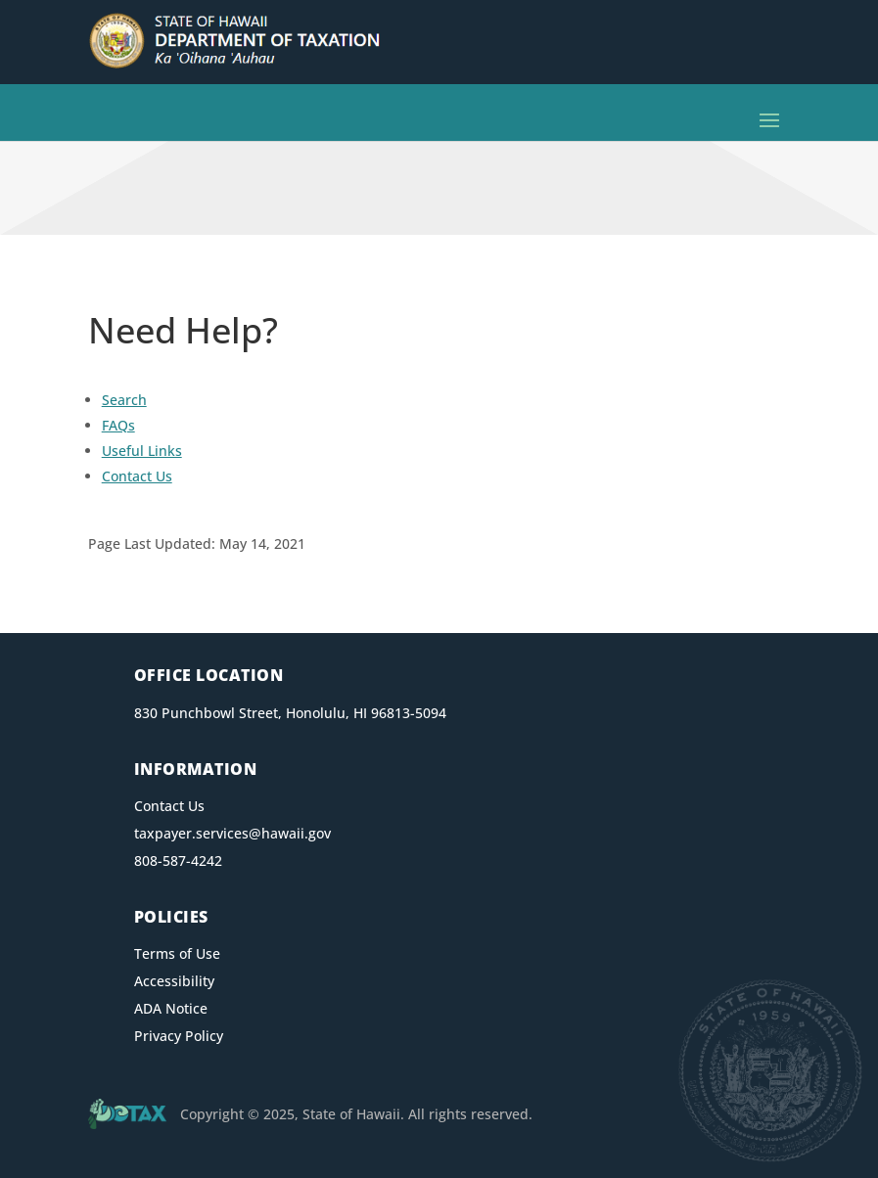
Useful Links (142, 450)
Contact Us (137, 476)
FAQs (118, 425)
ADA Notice (171, 1008)
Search (124, 399)
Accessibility (174, 981)
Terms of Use (177, 953)
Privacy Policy (178, 1035)
